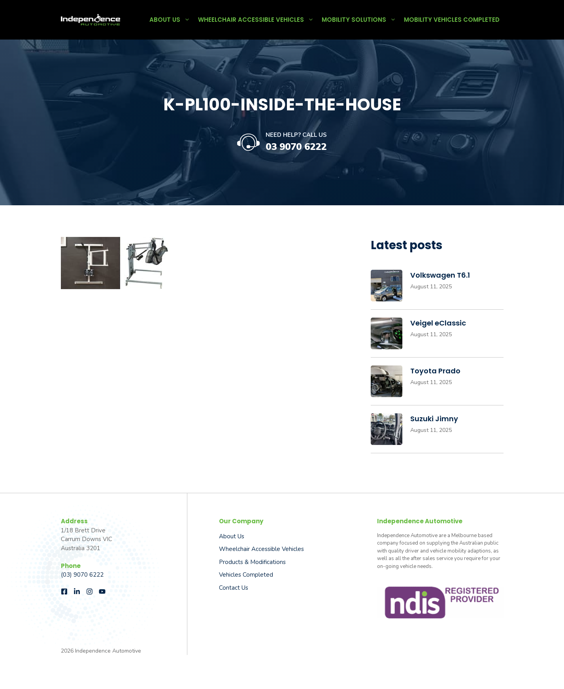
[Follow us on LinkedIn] (77, 591)
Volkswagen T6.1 (440, 275)
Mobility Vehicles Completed (452, 19)
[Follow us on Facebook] (64, 591)
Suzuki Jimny (434, 419)
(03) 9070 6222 (82, 575)
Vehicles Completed (246, 575)
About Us (171, 20)
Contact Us (233, 588)
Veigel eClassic (438, 323)
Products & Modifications (252, 562)
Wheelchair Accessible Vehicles (258, 20)
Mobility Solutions (361, 20)
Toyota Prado (435, 371)
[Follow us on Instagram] (89, 591)
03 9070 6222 (296, 146)
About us (231, 536)
